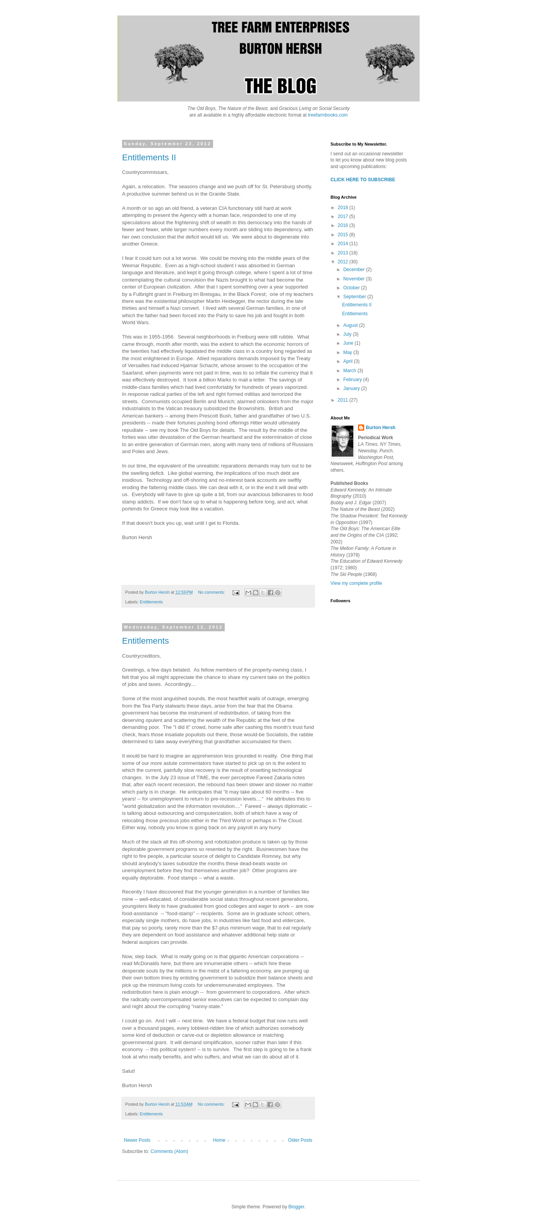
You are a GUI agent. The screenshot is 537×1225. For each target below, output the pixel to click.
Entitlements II (149, 157)
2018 (343, 207)
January (352, 388)
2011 (343, 400)
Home (219, 1140)
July (348, 334)
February (353, 379)
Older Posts (300, 1140)
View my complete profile (356, 583)
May (348, 352)
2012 (343, 262)
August (351, 325)
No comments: (212, 592)
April (348, 361)
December (354, 269)
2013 (343, 253)
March (350, 370)
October (352, 287)
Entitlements (151, 602)
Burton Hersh (381, 427)
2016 (343, 225)
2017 (343, 216)
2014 (343, 243)
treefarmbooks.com (328, 115)
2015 (343, 234)
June (349, 343)
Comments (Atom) (169, 1151)
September (355, 296)
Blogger (296, 1207)
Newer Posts (137, 1140)
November (354, 279)
